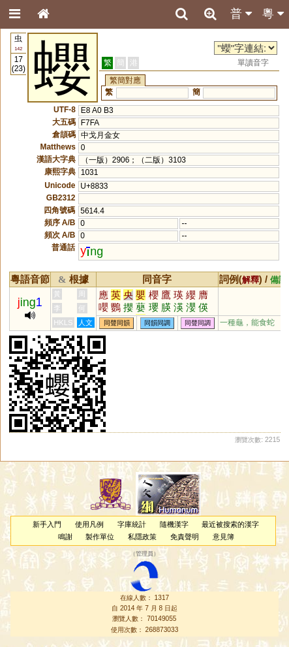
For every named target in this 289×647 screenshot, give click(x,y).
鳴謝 (65, 537)
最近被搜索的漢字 (230, 524)
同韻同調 (157, 322)
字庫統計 (131, 524)
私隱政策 (142, 537)
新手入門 (47, 524)
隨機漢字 (174, 524)
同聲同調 (198, 322)
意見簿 (223, 537)
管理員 (144, 554)
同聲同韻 (117, 322)
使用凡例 (89, 524)
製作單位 (99, 537)
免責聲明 (184, 537)
